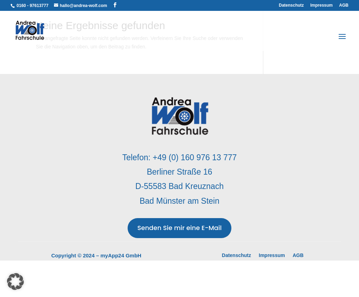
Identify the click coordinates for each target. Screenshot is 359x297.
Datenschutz (291, 5)
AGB (343, 5)
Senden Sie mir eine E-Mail (179, 227)
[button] (15, 281)
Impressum (321, 5)
